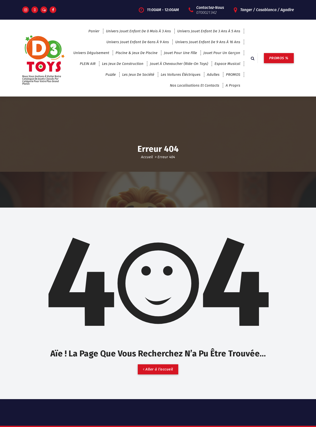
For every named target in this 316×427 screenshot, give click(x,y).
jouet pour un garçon (221, 53)
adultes (213, 74)
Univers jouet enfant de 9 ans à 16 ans (207, 42)
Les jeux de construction (122, 63)
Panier (93, 31)
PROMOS (233, 74)
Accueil (147, 157)
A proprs (233, 85)
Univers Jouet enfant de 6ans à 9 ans (137, 42)
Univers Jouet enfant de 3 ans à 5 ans (208, 31)
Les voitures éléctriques (180, 74)
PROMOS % (279, 58)
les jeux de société (138, 74)
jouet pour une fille (180, 53)
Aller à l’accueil (158, 369)
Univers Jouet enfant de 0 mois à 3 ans (138, 31)
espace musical (227, 63)
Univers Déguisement (91, 53)
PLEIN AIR (88, 63)
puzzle (110, 74)
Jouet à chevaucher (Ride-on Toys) (179, 63)
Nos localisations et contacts (194, 85)
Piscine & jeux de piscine (137, 53)
